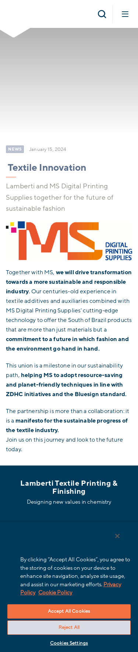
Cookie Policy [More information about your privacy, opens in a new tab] (55, 592)
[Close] (117, 536)
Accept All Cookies (69, 611)
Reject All (69, 627)
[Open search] (102, 14)
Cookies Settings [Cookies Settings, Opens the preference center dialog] (69, 643)
